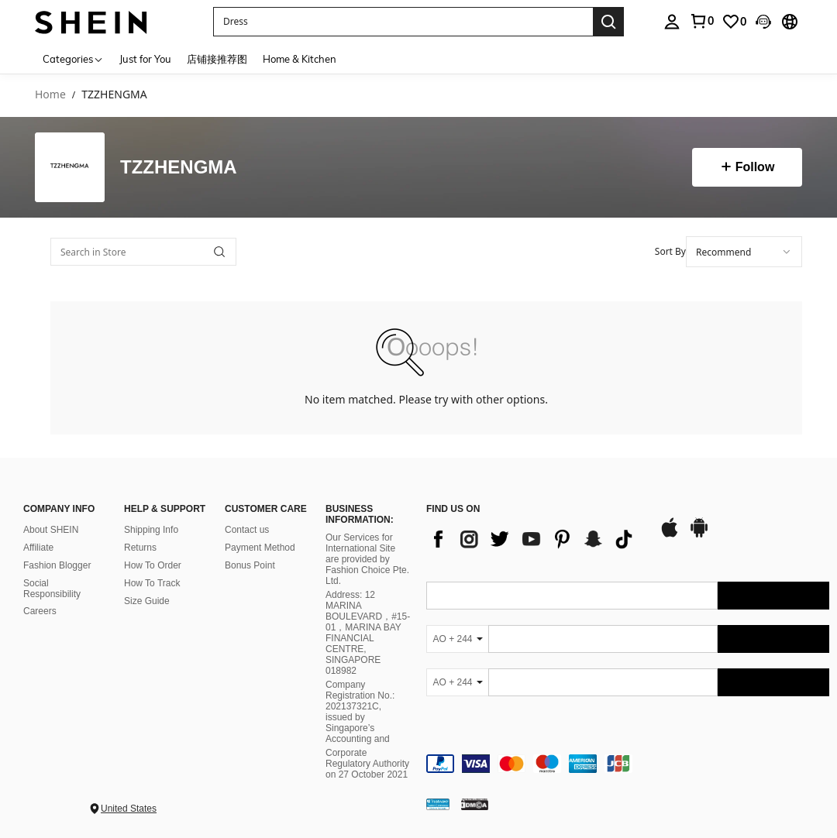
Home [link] (50, 94)
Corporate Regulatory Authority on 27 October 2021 (367, 763)
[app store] (669, 535)
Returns (140, 547)
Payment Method (260, 547)
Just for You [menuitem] (145, 59)
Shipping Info (151, 529)
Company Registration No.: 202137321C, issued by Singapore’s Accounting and (360, 711)
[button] (403, 21)
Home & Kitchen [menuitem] (299, 59)
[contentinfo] (627, 763)
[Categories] (73, 58)
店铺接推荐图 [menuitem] (217, 59)
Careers (40, 611)
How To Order (152, 565)
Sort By (670, 251)
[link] (734, 21)
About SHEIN (50, 529)
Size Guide (147, 601)
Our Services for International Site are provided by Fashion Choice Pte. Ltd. (367, 559)
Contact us (247, 529)
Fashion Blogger (57, 565)
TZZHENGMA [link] (113, 94)
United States (129, 808)
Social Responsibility (52, 588)
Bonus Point (250, 565)
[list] (534, 539)
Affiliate (38, 547)
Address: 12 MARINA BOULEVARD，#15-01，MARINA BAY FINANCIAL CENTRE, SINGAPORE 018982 (368, 632)
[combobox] (744, 251)
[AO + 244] (457, 639)
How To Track (152, 583)
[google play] (699, 535)
